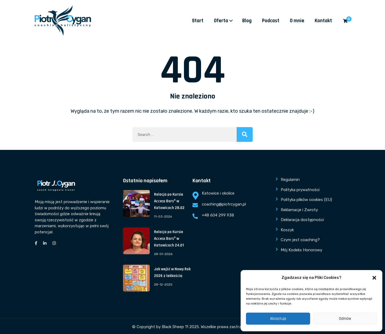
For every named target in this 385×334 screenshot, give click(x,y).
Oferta (221, 20)
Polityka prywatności (300, 189)
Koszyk (287, 229)
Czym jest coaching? (300, 239)
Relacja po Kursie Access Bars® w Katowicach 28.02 (169, 201)
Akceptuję (278, 318)
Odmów (345, 318)
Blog (247, 20)
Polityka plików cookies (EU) (306, 199)
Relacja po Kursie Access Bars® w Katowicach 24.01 (169, 238)
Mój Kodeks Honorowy (301, 250)
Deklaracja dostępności (302, 219)
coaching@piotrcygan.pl (224, 204)
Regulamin (290, 179)
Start (197, 20)
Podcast (270, 20)
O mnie (297, 20)
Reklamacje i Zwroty (299, 209)
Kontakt (323, 20)
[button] (374, 277)
